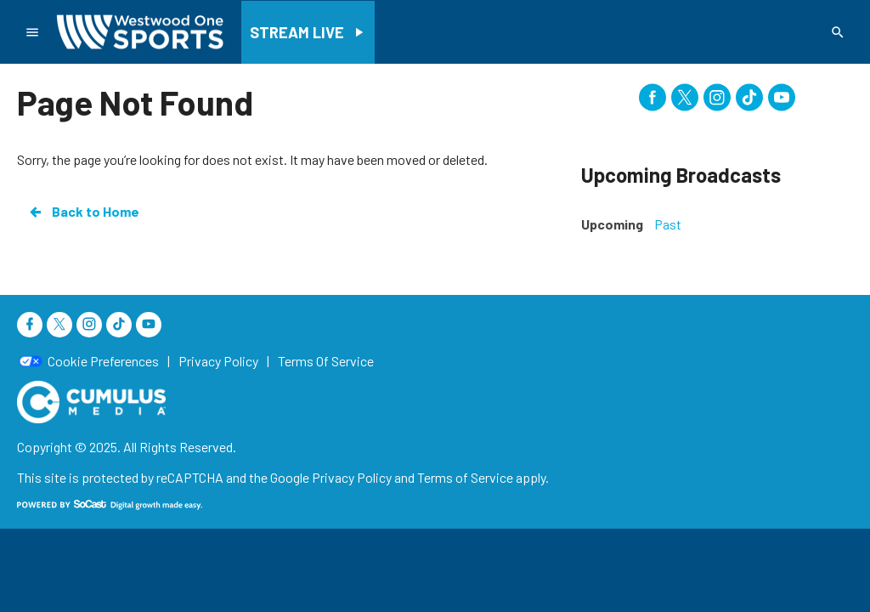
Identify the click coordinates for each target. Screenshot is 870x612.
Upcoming (612, 224)
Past (667, 224)
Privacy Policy (352, 477)
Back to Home (83, 211)
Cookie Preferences (103, 361)
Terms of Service (465, 477)
